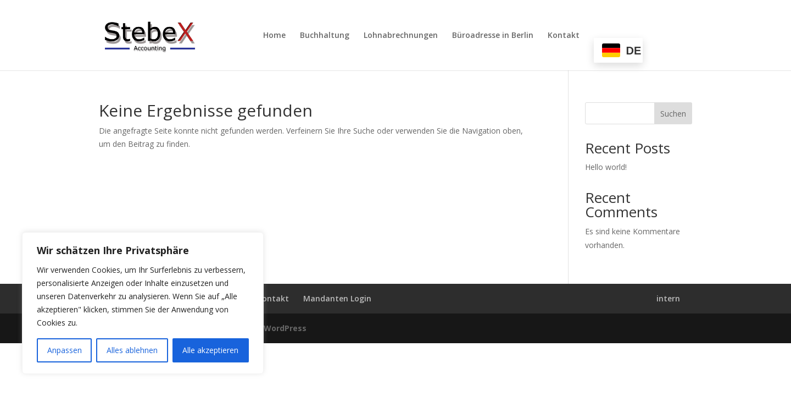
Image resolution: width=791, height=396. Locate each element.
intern (668, 298)
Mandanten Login (337, 298)
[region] (143, 303)
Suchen (673, 113)
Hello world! (606, 167)
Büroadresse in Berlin (492, 35)
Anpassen (64, 350)
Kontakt (564, 35)
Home (274, 35)
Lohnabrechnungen (401, 35)
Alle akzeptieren (210, 350)
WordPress (285, 328)
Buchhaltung (324, 35)
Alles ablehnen (132, 350)
